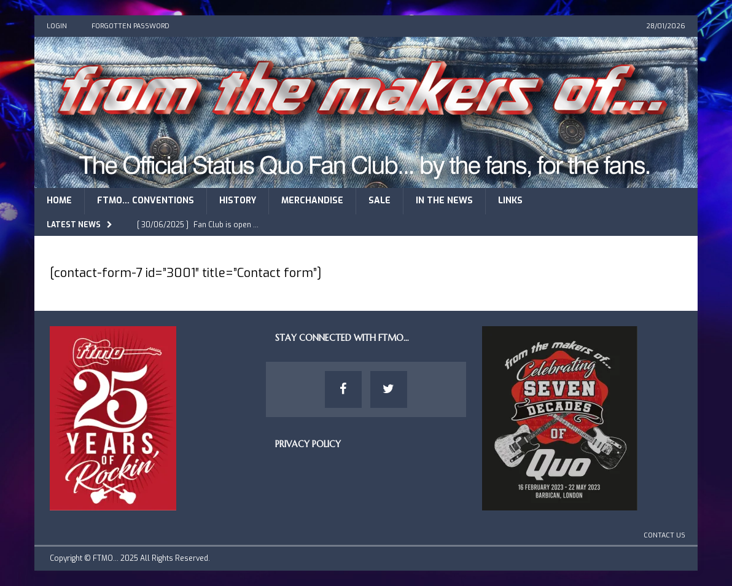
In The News (444, 200)
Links (510, 200)
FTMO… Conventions (145, 200)
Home (59, 200)
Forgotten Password (130, 26)
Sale (379, 200)
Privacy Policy (308, 444)
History (237, 200)
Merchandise (312, 200)
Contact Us (664, 535)
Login (57, 26)
